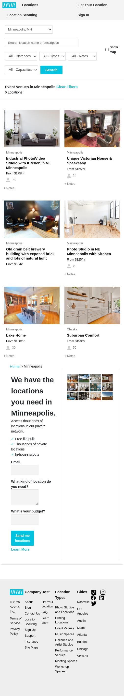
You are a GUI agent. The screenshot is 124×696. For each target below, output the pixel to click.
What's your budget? (28, 511)
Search (51, 70)
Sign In (83, 15)
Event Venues (64, 628)
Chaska (72, 329)
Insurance (31, 641)
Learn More (20, 549)
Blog (28, 607)
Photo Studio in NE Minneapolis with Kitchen (89, 251)
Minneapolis (14, 152)
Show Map (114, 50)
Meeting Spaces (66, 661)
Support (30, 635)
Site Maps (31, 647)
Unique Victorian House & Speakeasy (89, 160)
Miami (81, 628)
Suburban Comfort (83, 335)
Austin (81, 620)
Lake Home (16, 335)
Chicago (82, 649)
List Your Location (93, 5)
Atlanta (82, 634)
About (29, 602)
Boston (82, 642)
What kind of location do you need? (31, 484)
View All (82, 656)
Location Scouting (22, 15)
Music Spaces (64, 634)
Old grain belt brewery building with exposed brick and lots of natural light (30, 254)
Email (15, 462)
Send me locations (22, 538)
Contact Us (32, 613)
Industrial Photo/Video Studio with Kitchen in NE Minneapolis (28, 163)
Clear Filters (67, 87)
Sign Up (30, 630)
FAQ (44, 612)
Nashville (83, 602)
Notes (9, 188)
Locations (30, 5)
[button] (8, 128)
